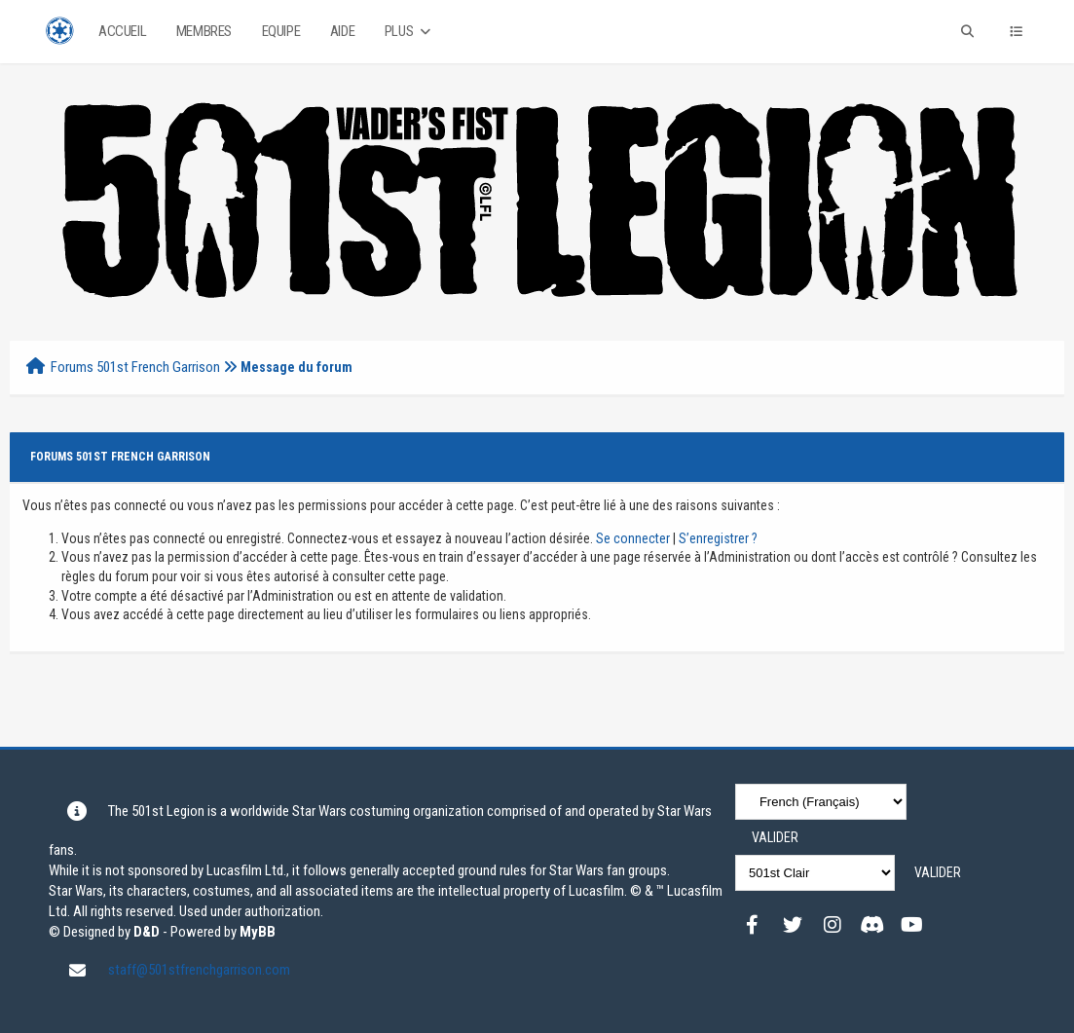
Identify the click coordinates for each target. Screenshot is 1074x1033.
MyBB (258, 932)
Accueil (122, 31)
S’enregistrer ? (718, 538)
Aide (342, 31)
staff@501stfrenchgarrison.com (199, 969)
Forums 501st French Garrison (135, 367)
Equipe (281, 31)
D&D (146, 932)
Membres (204, 31)
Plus (409, 31)
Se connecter (633, 538)
